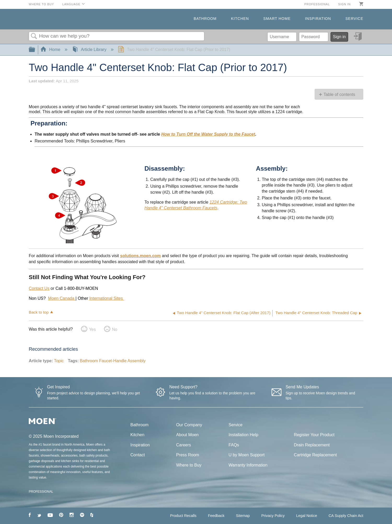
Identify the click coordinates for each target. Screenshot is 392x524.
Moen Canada (62, 298)
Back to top (39, 312)
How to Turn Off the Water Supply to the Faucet (208, 134)
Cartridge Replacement (315, 455)
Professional (317, 4)
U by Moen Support (247, 455)
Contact (137, 455)
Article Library (90, 49)
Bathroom (205, 18)
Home (51, 49)
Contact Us (39, 288)
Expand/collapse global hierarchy (35, 49)
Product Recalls (183, 516)
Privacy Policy (273, 516)
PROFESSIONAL (41, 491)
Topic (59, 361)
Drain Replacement (312, 445)
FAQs (234, 445)
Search (34, 36)
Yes (92, 329)
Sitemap (243, 516)
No (114, 329)
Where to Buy (41, 4)
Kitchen (240, 18)
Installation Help (243, 435)
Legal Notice (306, 516)
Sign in (344, 4)
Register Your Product (314, 435)
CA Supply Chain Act (345, 516)
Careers (183, 445)
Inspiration (318, 18)
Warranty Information (248, 465)
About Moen (187, 435)
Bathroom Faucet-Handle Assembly (113, 361)
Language (71, 4)
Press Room (187, 455)
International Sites (106, 298)
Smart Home (277, 18)
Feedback (216, 516)
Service (354, 18)
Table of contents (339, 94)
